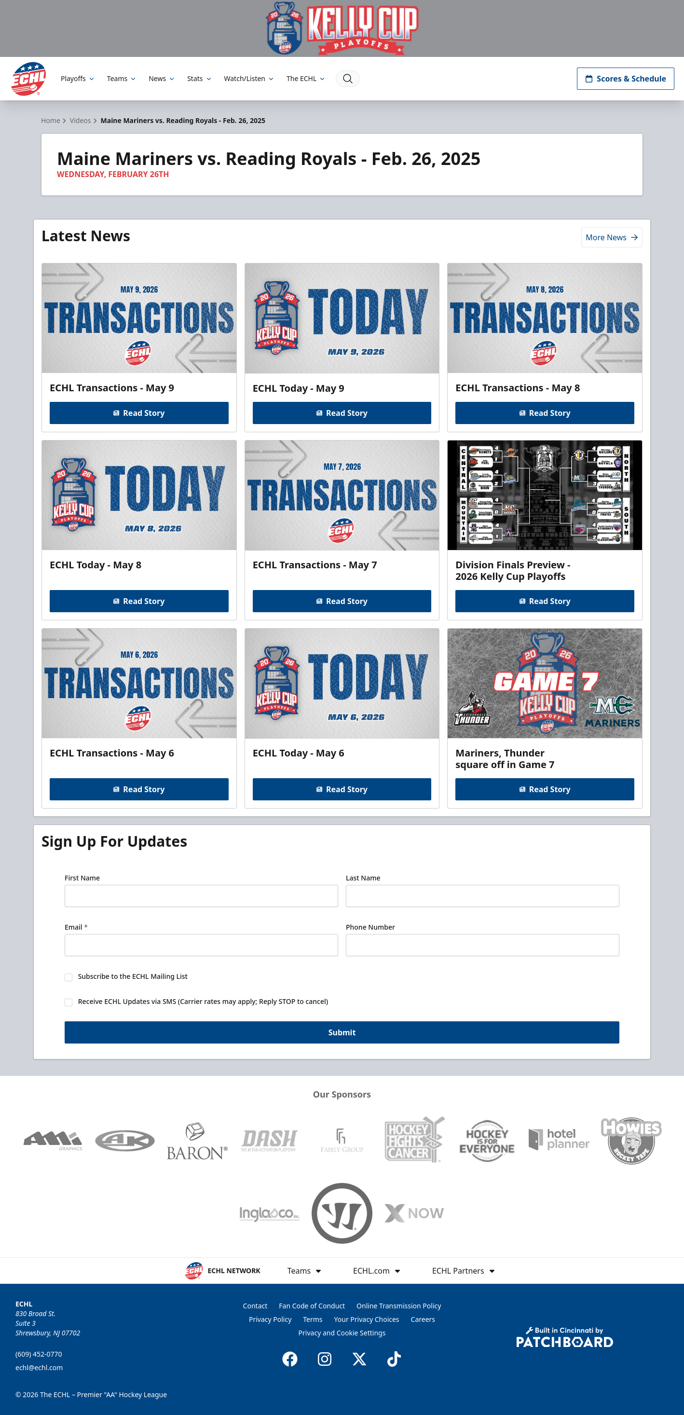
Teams (122, 78)
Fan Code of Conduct (312, 1305)
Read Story (138, 413)
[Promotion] (342, 28)
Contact (255, 1305)
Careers (423, 1319)
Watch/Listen (249, 78)
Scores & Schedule (625, 78)
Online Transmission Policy (398, 1305)
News (162, 78)
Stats (199, 78)
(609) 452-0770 (38, 1354)
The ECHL (306, 78)
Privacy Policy (270, 1319)
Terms (312, 1319)
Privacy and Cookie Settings (342, 1332)
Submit (342, 1033)
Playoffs (78, 78)
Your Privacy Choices (366, 1319)
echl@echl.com (39, 1367)
